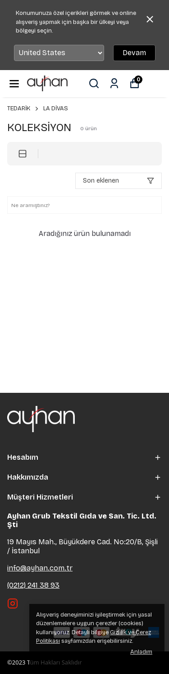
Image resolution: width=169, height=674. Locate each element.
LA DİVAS (55, 108)
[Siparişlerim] (114, 83)
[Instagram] (12, 603)
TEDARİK (23, 108)
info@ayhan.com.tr (40, 568)
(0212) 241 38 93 (33, 585)
